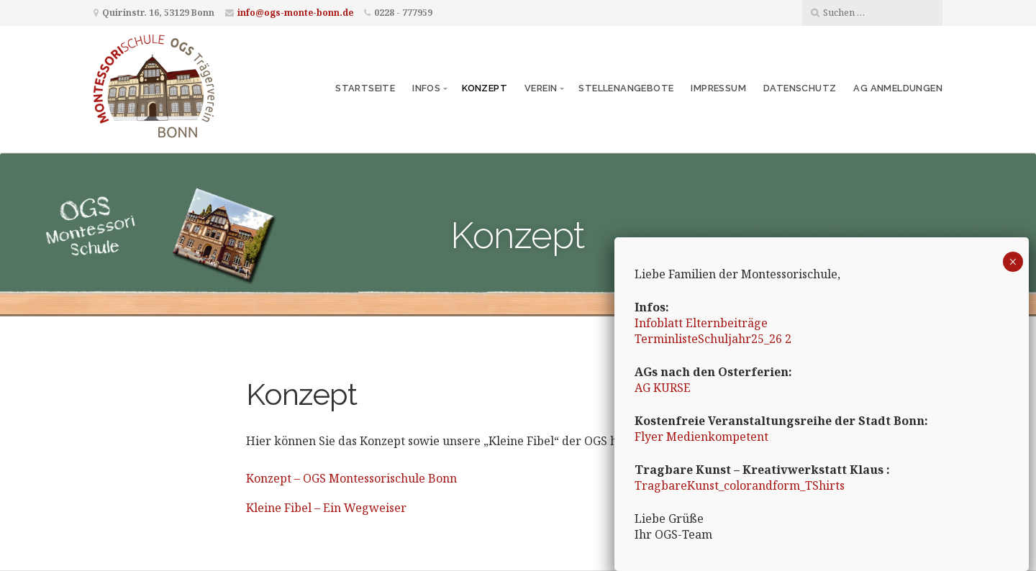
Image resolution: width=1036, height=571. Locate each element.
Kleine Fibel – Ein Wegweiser (326, 508)
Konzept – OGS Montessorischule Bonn (351, 478)
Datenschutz (799, 88)
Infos (426, 88)
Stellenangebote (625, 88)
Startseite (365, 88)
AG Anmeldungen (897, 88)
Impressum (718, 88)
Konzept (484, 88)
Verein (540, 88)
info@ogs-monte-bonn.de (295, 12)
